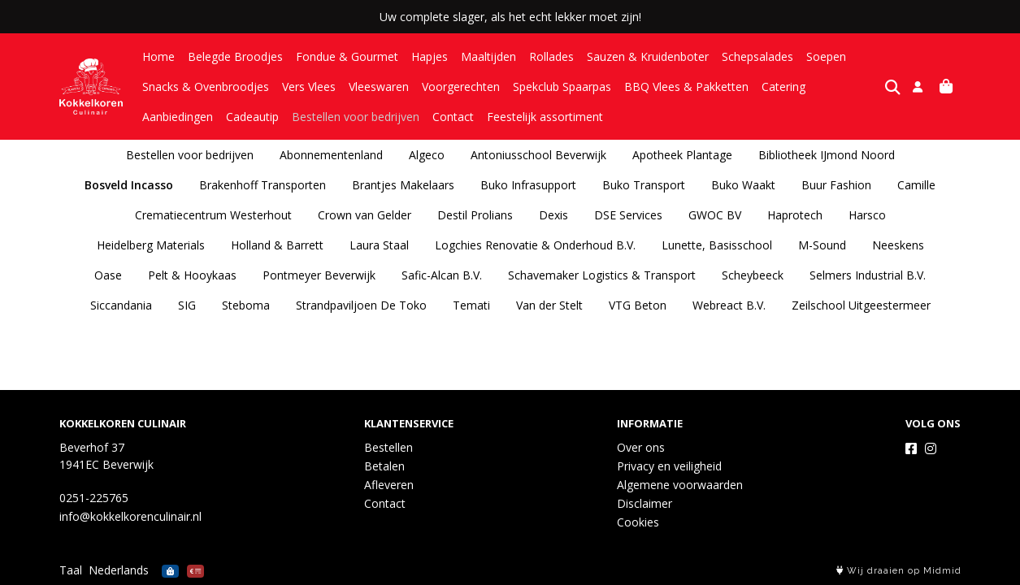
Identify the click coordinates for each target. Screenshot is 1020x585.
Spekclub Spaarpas (562, 86)
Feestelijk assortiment (461, 116)
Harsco (867, 215)
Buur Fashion (836, 185)
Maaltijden (488, 56)
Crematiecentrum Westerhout (213, 215)
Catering (783, 86)
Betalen (384, 466)
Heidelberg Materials (151, 245)
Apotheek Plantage (682, 154)
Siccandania (121, 305)
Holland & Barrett (277, 245)
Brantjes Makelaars (403, 185)
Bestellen (388, 447)
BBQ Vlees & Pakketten (686, 86)
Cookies (638, 522)
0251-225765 (93, 497)
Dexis (553, 215)
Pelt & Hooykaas (192, 275)
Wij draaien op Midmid (898, 571)
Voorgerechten (461, 86)
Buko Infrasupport (528, 185)
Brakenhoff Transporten (262, 185)
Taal (70, 570)
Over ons (641, 447)
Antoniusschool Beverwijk (538, 154)
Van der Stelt (549, 305)
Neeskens (898, 245)
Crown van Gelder (364, 215)
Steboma (246, 305)
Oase (108, 275)
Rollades (551, 56)
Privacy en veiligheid (669, 466)
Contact (369, 116)
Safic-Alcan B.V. (441, 275)
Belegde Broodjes (235, 56)
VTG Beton (637, 305)
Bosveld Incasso (129, 185)
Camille (916, 185)
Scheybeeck (752, 275)
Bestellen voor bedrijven (272, 116)
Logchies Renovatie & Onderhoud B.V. (535, 245)
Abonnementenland (331, 154)
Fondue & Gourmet (347, 56)
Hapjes (429, 56)
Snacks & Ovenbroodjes (205, 86)
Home (158, 56)
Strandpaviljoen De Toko (361, 305)
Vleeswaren (379, 86)
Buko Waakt (743, 185)
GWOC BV (714, 215)
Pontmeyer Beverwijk (319, 275)
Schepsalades (757, 56)
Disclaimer (644, 503)
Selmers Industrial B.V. (867, 275)
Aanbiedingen (853, 86)
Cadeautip (168, 116)
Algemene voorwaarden (680, 484)
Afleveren (389, 484)
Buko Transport (643, 185)
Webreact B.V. (729, 305)
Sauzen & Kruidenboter (648, 56)
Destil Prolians (475, 215)
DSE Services (628, 215)
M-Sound (822, 245)
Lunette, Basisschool (717, 245)
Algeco (427, 154)
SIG (187, 305)
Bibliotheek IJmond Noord (826, 154)
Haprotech (795, 215)
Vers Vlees (309, 86)
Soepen (826, 56)
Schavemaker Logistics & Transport (602, 275)
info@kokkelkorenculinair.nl (130, 516)
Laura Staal (379, 245)
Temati (471, 305)
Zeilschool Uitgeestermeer (861, 305)
